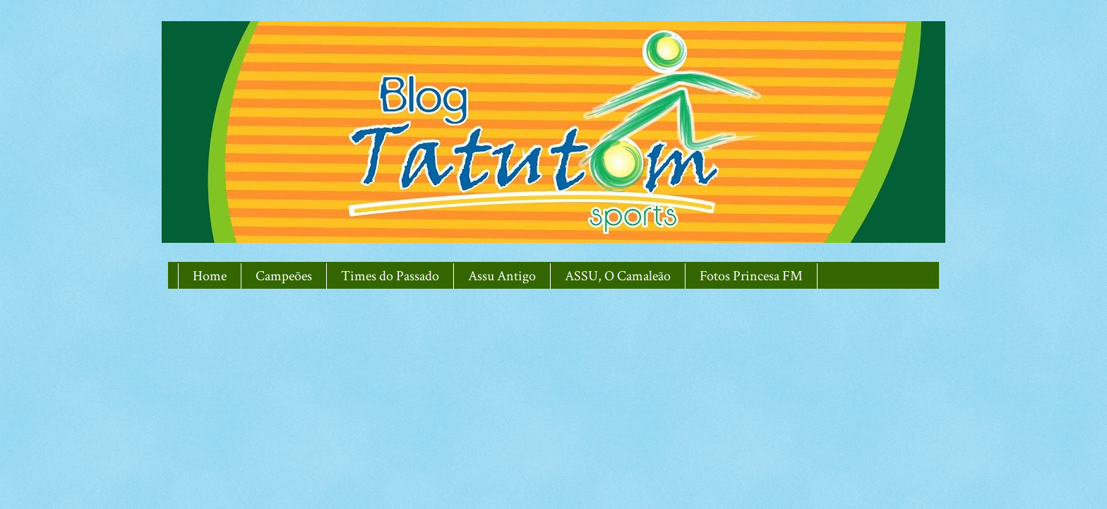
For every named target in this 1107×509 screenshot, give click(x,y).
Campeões (284, 276)
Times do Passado (390, 276)
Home (210, 276)
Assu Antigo (502, 276)
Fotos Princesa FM (751, 276)
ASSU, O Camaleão (618, 276)
